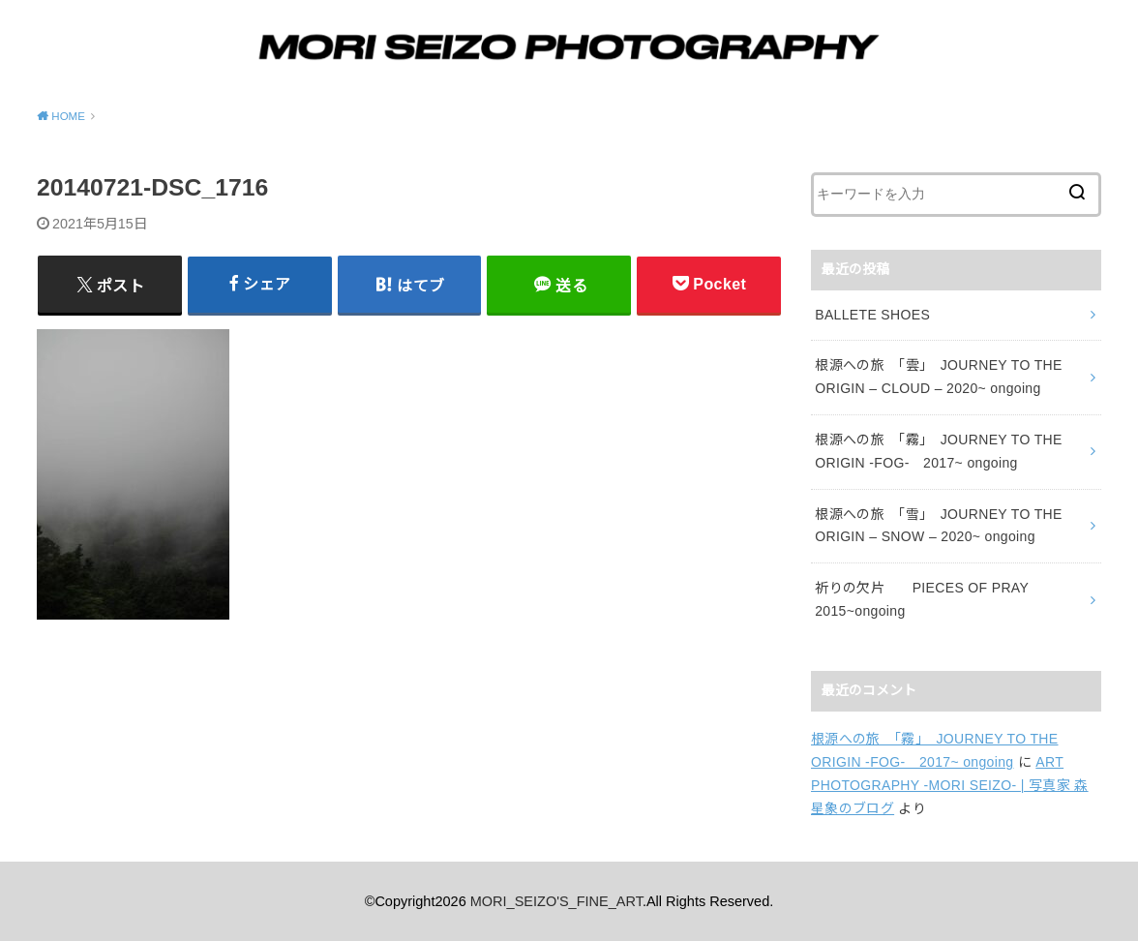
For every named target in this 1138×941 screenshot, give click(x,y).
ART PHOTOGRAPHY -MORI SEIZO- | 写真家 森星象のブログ (950, 785)
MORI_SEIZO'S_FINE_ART (556, 901)
